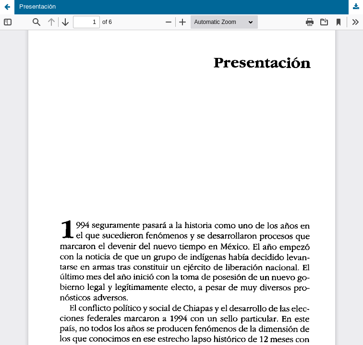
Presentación (37, 7)
